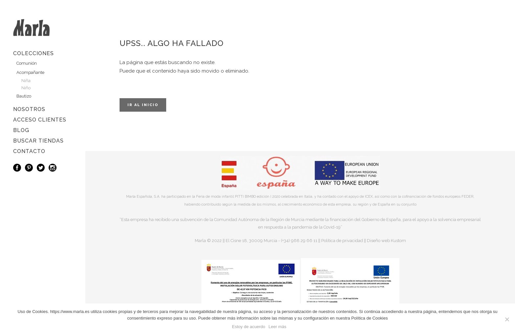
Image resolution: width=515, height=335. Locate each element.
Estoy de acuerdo (248, 326)
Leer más (277, 326)
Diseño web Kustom (386, 240)
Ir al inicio (142, 105)
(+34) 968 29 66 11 (299, 240)
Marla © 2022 (208, 240)
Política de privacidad (342, 240)
